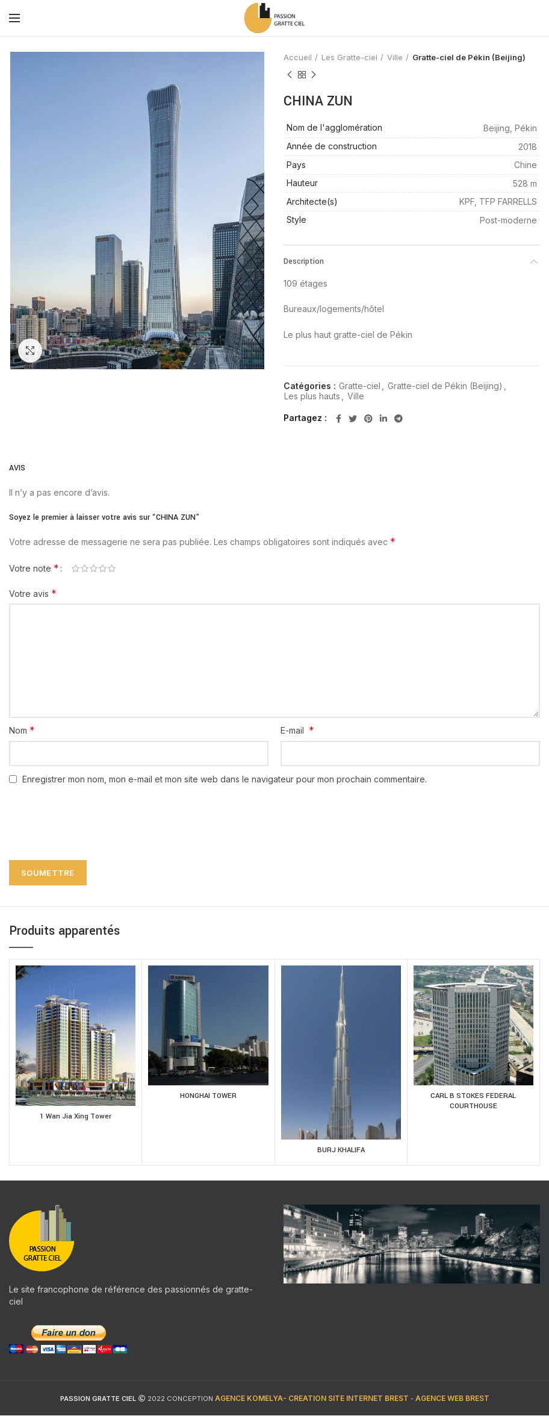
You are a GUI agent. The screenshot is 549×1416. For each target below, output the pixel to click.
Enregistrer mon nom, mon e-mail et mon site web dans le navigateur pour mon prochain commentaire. (224, 779)
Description (304, 261)
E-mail (297, 730)
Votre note (34, 568)
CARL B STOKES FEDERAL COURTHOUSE (473, 1102)
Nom (22, 730)
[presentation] (94, 815)
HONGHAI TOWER (208, 1096)
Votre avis (33, 593)
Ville (395, 57)
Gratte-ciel (359, 386)
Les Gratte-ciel (349, 57)
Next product (313, 75)
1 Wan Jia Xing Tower (75, 1117)
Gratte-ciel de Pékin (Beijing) (469, 57)
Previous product (289, 75)
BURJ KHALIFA (341, 1151)
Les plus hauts (312, 396)
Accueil (298, 57)
